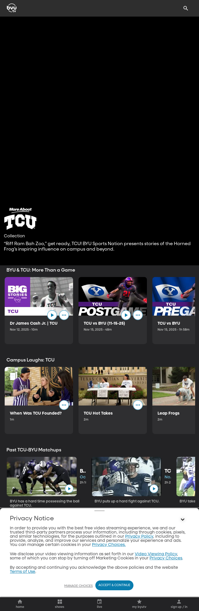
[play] (52, 315)
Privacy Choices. (109, 545)
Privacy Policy (139, 537)
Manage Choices (78, 586)
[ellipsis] (64, 315)
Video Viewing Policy (156, 554)
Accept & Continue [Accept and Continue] (114, 585)
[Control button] (182, 519)
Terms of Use (22, 572)
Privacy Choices (166, 558)
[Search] (186, 8)
